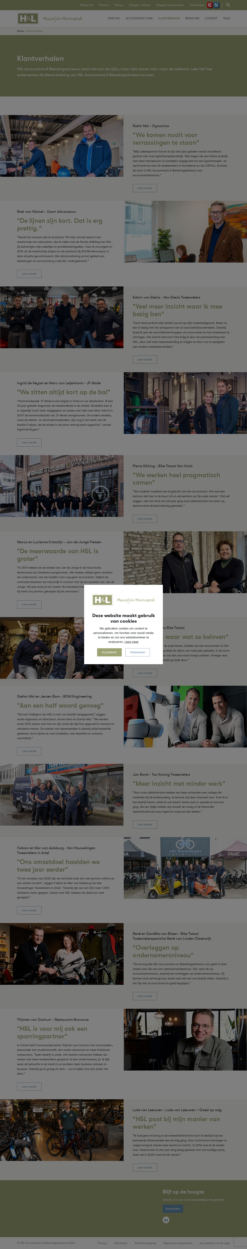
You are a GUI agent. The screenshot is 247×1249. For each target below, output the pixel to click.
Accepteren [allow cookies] (109, 652)
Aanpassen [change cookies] (137, 652)
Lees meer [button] (132, 641)
